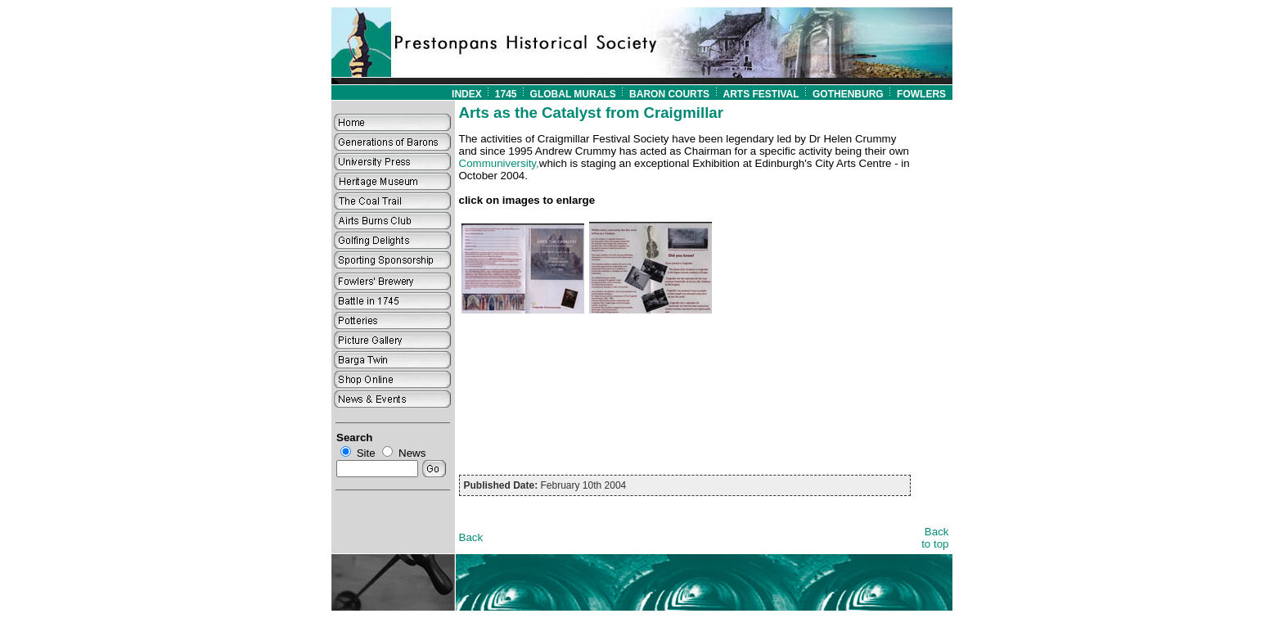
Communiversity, (499, 163)
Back (471, 537)
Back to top (934, 538)
